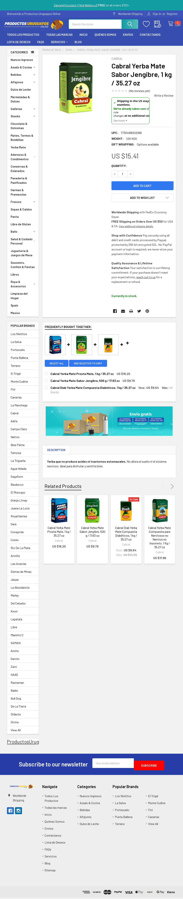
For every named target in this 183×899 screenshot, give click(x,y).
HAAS (14, 678)
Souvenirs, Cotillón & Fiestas (23, 268)
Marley (15, 599)
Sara (13, 527)
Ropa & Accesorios (23, 287)
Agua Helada (18, 472)
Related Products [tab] (63, 489)
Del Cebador (18, 607)
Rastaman (17, 686)
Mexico (15, 316)
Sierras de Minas (21, 575)
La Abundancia (20, 591)
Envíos (128, 38)
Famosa (16, 456)
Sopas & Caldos (21, 213)
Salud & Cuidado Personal (24, 245)
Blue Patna (17, 448)
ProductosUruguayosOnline (36, 745)
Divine (15, 725)
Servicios (59, 45)
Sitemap (50, 871)
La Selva (16, 345)
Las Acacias (18, 567)
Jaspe (15, 583)
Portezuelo (18, 353)
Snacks (23, 119)
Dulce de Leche (21, 93)
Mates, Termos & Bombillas (22, 141)
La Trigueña (18, 464)
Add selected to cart (90, 366)
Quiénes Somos (105, 38)
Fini (13, 393)
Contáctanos (150, 38)
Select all (57, 366)
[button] (21, 787)
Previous (164, 490)
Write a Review (164, 99)
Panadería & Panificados (19, 184)
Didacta (16, 717)
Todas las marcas (59, 38)
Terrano (15, 369)
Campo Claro (19, 432)
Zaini (14, 670)
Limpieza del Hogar (19, 299)
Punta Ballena (19, 361)
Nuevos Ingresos (22, 63)
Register (172, 13)
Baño (23, 235)
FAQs (40, 45)
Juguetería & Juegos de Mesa (21, 257)
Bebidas (23, 78)
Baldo (14, 694)
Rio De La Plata (20, 551)
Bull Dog (16, 702)
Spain (14, 309)
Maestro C (17, 638)
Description (56, 453)
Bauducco (17, 488)
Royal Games (19, 519)
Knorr (14, 614)
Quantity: (119, 169)
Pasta (15, 220)
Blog (78, 45)
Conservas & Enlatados (19, 172)
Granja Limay (19, 504)
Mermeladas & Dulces (20, 103)
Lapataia (16, 622)
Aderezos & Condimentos (24, 160)
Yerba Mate (18, 150)
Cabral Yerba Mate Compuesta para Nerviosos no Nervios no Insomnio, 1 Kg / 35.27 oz (159, 540)
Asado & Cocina (23, 70)
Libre (14, 630)
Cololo (15, 543)
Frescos (23, 205)
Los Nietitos (19, 337)
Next (171, 490)
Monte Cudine (19, 385)
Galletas (23, 112)
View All (16, 733)
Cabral (15, 416)
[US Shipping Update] (130, 114)
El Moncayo (18, 496)
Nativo (15, 440)
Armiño (15, 559)
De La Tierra (18, 710)
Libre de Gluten (21, 227)
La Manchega (19, 408)
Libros (15, 278)
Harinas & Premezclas (18, 196)
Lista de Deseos (18, 45)
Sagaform (17, 480)
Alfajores (23, 85)
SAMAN (15, 646)
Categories (19, 55)
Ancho (15, 654)
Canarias (16, 401)
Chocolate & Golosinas (19, 129)
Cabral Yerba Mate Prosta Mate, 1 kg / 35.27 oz (59, 535)
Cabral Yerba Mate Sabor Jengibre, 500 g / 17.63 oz (92, 535)
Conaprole (17, 535)
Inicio (83, 38)
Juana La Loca (20, 511)
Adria (14, 424)
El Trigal (16, 377)
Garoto (15, 662)
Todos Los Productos (23, 38)
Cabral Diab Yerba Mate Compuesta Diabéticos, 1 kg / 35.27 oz (126, 537)
